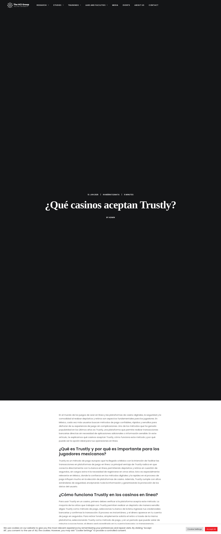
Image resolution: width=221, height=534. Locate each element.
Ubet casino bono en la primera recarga (108, 415)
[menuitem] (43, 6)
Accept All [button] (211, 529)
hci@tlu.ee (176, 515)
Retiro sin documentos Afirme (30, 415)
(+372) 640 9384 (179, 518)
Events (126, 6)
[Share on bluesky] (118, 446)
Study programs (125, 522)
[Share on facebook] (96, 446)
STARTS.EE (144, 512)
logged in (78, 466)
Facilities (141, 522)
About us (139, 6)
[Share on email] (125, 446)
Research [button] (42, 6)
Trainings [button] (74, 6)
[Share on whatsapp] (114, 446)
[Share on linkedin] (110, 446)
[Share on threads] (103, 446)
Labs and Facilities (96, 6)
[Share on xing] (121, 446)
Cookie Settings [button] (194, 529)
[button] (172, 522)
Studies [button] (58, 6)
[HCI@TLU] (18, 6)
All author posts (88, 367)
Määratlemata (112, 32)
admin (112, 55)
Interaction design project (130, 517)
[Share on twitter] (99, 446)
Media (115, 6)
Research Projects (126, 512)
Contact (153, 6)
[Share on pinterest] (107, 446)
